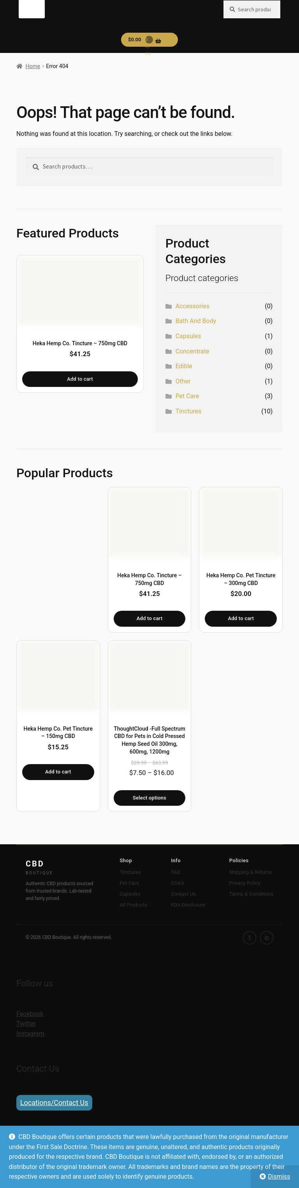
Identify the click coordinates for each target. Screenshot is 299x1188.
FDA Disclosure (188, 905)
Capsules (188, 336)
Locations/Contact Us (54, 1102)
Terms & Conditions (251, 894)
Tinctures (189, 411)
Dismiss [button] (279, 1176)
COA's (177, 883)
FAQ (175, 872)
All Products (133, 905)
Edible (184, 366)
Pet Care (187, 396)
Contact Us (183, 894)
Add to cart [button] (80, 379)
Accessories (192, 306)
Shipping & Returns (250, 872)
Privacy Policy (244, 883)
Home (32, 66)
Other (183, 381)
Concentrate (192, 351)
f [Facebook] (250, 937)
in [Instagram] (267, 937)
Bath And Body (196, 321)
